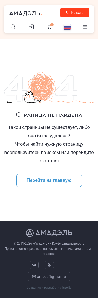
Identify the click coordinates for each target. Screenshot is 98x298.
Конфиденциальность (68, 243)
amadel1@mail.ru (49, 276)
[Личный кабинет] (31, 27)
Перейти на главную (49, 180)
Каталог (74, 12)
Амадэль (24, 13)
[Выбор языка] (67, 27)
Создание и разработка (48, 287)
